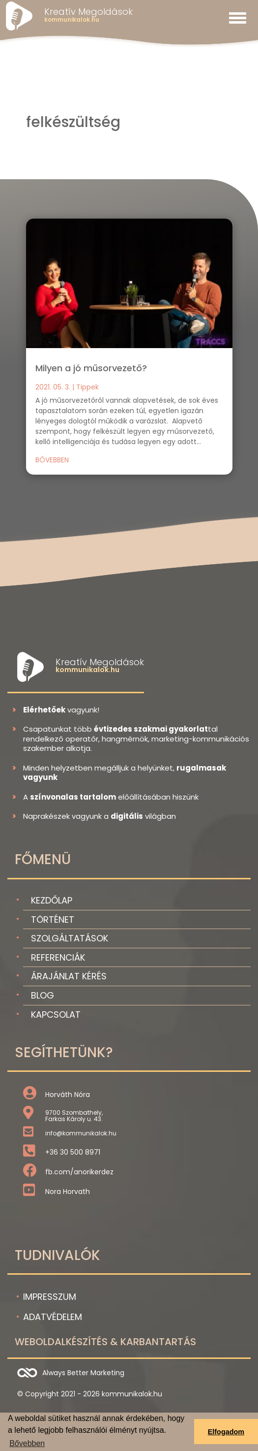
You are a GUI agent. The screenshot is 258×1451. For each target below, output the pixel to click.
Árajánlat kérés (69, 976)
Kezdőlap (51, 900)
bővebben (52, 460)
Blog (42, 995)
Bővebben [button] (27, 1443)
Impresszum (49, 1296)
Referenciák (58, 957)
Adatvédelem (52, 1317)
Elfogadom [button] (226, 1432)
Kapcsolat (56, 1014)
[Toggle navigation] (237, 17)
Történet (52, 919)
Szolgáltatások (69, 938)
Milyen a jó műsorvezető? (91, 368)
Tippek (87, 387)
